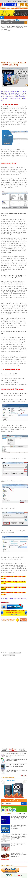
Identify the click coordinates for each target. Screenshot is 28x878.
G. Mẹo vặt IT (18, 653)
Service (14, 1)
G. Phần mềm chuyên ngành (13, 26)
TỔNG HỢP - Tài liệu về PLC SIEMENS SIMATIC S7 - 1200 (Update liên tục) (15, 765)
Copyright (19, 1)
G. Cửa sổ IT (12, 653)
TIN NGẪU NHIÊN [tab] (20, 813)
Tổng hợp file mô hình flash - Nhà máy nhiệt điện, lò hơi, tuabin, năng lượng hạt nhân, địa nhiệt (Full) (16, 755)
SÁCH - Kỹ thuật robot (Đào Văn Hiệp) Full (18, 844)
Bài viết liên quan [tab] (12, 749)
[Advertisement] (14, 46)
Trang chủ (3, 26)
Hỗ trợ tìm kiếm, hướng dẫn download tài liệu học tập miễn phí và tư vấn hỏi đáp (18, 855)
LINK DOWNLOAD (5, 603)
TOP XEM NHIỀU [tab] (7, 813)
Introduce (9, 1)
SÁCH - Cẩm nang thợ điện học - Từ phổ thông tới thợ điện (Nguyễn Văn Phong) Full (19, 827)
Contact (25, 1)
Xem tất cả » (24, 775)
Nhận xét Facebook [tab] (4, 749)
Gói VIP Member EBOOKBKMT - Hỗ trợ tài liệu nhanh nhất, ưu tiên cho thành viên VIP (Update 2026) (19, 817)
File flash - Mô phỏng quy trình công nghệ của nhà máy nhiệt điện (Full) (16, 759)
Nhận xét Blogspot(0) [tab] (22, 749)
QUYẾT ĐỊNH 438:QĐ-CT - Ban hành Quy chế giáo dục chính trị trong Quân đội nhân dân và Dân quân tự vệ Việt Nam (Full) (19, 837)
